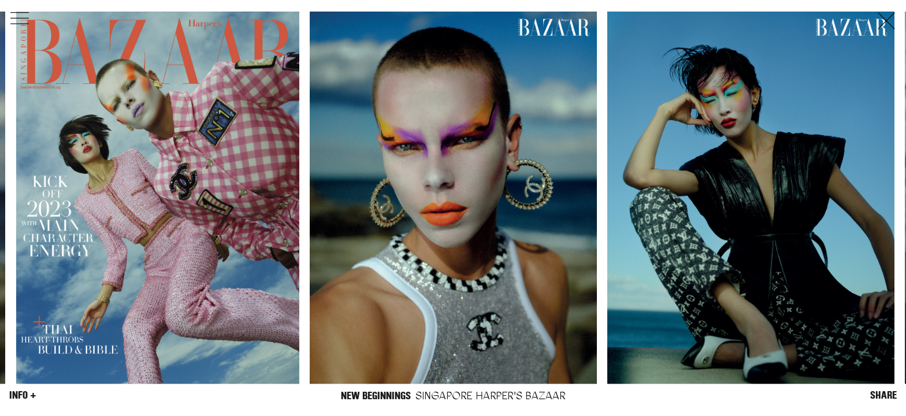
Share (883, 395)
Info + (22, 395)
